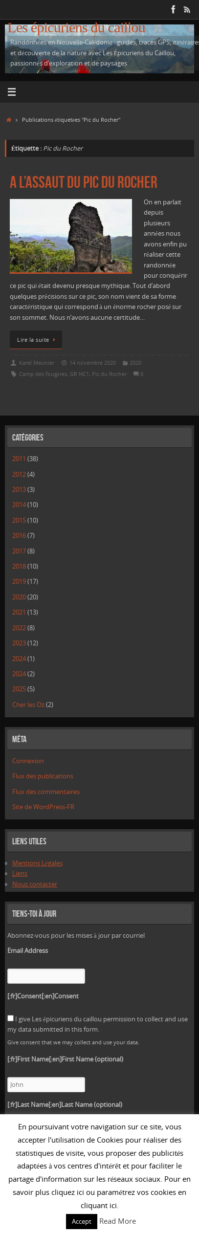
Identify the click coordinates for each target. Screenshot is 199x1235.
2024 (19, 659)
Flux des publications (42, 776)
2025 (19, 689)
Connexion (28, 761)
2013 (19, 489)
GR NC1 (79, 373)
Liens (19, 873)
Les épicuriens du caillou (76, 28)
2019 (19, 581)
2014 (19, 505)
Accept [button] (81, 1221)
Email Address (27, 951)
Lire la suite (37, 339)
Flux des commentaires (46, 792)
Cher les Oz (28, 705)
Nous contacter (34, 884)
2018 (19, 566)
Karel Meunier (36, 362)
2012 (19, 474)
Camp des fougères (43, 373)
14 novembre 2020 (92, 362)
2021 (19, 612)
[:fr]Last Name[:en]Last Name (64, 1105)
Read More (117, 1221)
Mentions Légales (37, 863)
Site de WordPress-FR (43, 807)
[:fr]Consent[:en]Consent (43, 996)
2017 (19, 551)
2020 (135, 362)
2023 (19, 643)
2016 (19, 535)
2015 (19, 520)
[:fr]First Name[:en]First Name (65, 1059)
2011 (19, 459)
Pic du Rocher (109, 373)
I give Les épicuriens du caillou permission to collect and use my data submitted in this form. (97, 1024)
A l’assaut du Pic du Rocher (83, 182)
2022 (19, 628)
